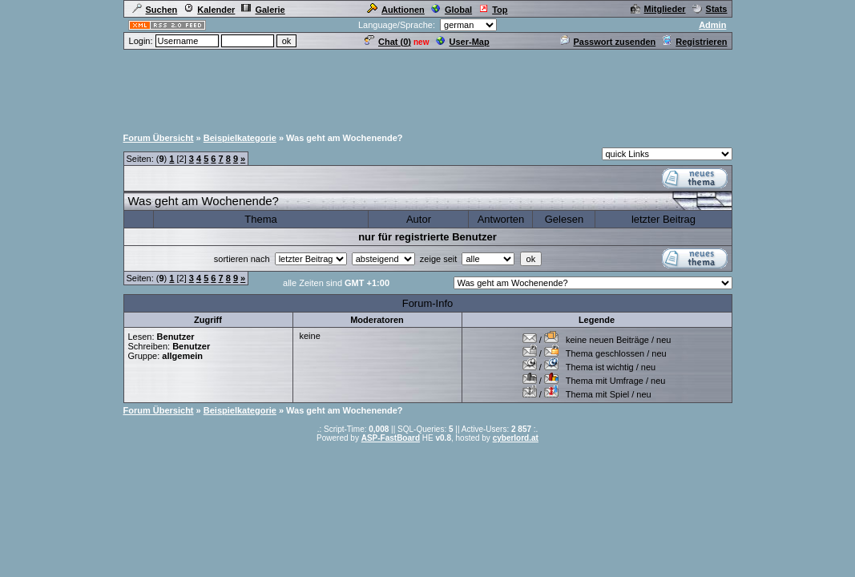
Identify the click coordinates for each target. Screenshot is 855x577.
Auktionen (396, 9)
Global (451, 9)
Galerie (262, 9)
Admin (712, 25)
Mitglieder (658, 9)
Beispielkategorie (240, 138)
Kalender (209, 9)
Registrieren (694, 41)
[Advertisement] (428, 87)
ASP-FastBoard (390, 438)
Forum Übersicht (158, 138)
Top (492, 9)
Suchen (155, 9)
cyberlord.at (515, 438)
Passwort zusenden (608, 41)
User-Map (463, 41)
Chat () (388, 41)
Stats (710, 9)
